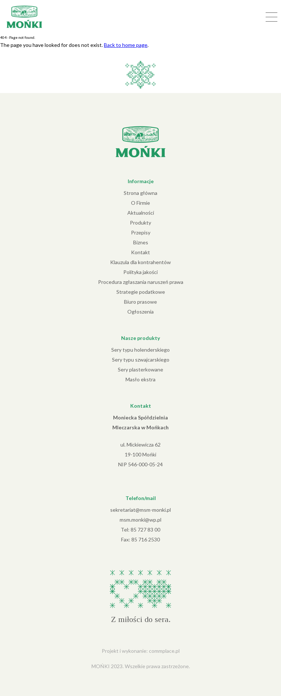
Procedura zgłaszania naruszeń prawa (140, 282)
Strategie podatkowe (140, 292)
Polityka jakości (140, 272)
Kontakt (140, 252)
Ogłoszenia (140, 311)
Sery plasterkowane (140, 369)
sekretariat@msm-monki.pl (140, 510)
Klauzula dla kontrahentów (140, 262)
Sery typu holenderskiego (140, 350)
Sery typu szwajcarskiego (140, 359)
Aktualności (140, 213)
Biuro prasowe (140, 302)
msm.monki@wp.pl (140, 520)
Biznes (140, 242)
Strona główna (140, 193)
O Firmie (140, 203)
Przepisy (140, 232)
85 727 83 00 (145, 529)
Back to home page (125, 45)
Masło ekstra (140, 379)
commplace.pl (164, 651)
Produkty (140, 222)
